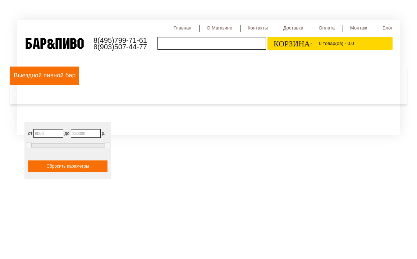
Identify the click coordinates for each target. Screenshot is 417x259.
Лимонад (27, 94)
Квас (333, 75)
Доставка (293, 28)
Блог (387, 28)
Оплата (327, 28)
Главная (182, 28)
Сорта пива (209, 75)
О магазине (219, 28)
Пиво (140, 75)
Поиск (251, 43)
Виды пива (170, 75)
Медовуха (362, 75)
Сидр (311, 75)
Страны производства (265, 75)
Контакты (258, 28)
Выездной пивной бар (44, 75)
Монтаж (358, 28)
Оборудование (104, 75)
